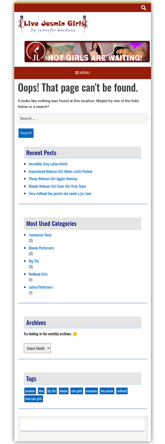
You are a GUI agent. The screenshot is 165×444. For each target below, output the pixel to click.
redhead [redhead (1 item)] (122, 390)
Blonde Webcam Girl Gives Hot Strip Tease (57, 186)
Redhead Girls (38, 274)
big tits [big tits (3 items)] (52, 390)
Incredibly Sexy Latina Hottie (48, 163)
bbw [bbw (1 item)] (41, 390)
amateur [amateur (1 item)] (30, 390)
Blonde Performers (41, 247)
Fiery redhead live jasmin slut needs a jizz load (60, 193)
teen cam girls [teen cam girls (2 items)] (33, 398)
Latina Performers (41, 287)
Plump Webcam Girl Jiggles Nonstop (53, 178)
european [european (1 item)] (91, 390)
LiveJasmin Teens (40, 234)
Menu (82, 73)
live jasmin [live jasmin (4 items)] (107, 390)
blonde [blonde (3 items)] (64, 390)
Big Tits (34, 261)
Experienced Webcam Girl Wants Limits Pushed (60, 171)
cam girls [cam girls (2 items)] (76, 390)
